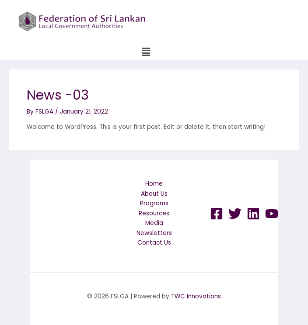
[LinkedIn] (253, 213)
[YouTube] (271, 213)
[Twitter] (235, 213)
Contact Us (154, 243)
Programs (154, 203)
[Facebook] (216, 213)
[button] (145, 52)
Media (154, 223)
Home (154, 184)
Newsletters (154, 233)
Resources (154, 213)
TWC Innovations (196, 296)
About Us (154, 194)
